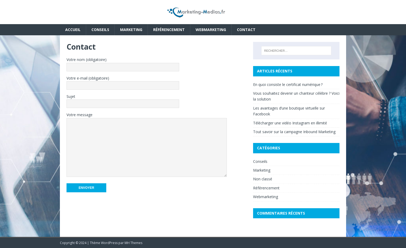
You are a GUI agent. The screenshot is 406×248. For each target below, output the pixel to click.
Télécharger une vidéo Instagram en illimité (290, 122)
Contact (246, 29)
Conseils (100, 29)
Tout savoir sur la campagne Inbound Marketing (294, 131)
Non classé (262, 178)
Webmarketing (211, 29)
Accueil (73, 29)
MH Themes (133, 243)
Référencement (169, 29)
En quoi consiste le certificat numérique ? (288, 84)
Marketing (131, 29)
